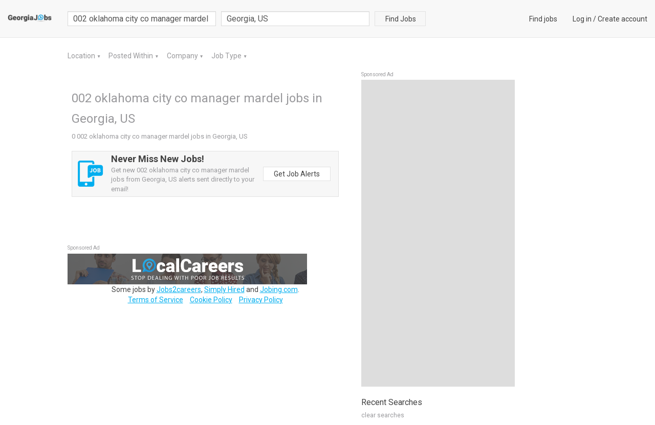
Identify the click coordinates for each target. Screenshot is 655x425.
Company (183, 56)
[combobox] (295, 18)
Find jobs (543, 19)
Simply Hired (224, 289)
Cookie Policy (211, 300)
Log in (582, 19)
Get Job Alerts (297, 174)
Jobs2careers (179, 289)
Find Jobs (400, 19)
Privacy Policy (261, 300)
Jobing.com (279, 289)
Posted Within (131, 56)
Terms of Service (155, 300)
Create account (622, 19)
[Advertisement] (438, 233)
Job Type (227, 56)
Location (82, 56)
